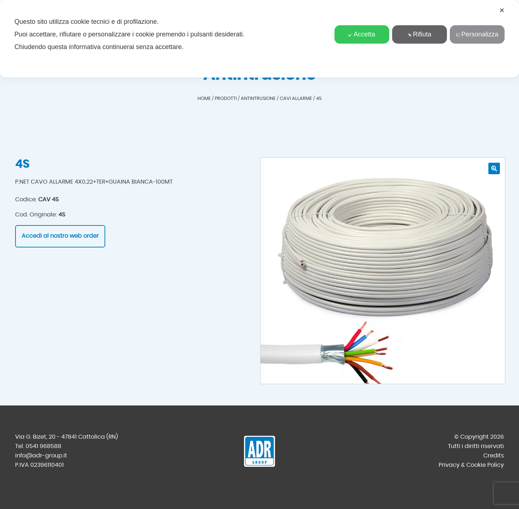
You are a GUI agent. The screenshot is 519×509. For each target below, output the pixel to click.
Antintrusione (258, 98)
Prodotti (226, 98)
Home (204, 98)
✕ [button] (502, 10)
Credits (493, 455)
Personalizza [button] (477, 34)
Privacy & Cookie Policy (471, 465)
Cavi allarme (296, 98)
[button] (494, 168)
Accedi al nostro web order (60, 236)
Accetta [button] (361, 34)
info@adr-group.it (41, 455)
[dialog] (259, 39)
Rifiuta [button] (419, 34)
